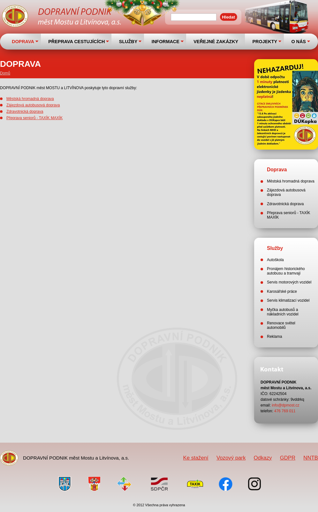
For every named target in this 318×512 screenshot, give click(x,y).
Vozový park (231, 458)
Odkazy (263, 458)
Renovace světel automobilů (281, 325)
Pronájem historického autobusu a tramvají (286, 271)
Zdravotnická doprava (24, 111)
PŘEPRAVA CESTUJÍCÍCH (76, 41)
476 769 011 (285, 411)
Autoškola (275, 260)
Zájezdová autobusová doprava (33, 105)
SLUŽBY (128, 41)
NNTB (310, 458)
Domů (5, 73)
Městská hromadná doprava (30, 99)
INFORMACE (165, 41)
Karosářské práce (282, 291)
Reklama (274, 336)
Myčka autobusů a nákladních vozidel (283, 311)
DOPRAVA (23, 41)
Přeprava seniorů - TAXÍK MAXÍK (34, 118)
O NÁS (298, 41)
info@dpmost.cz (285, 405)
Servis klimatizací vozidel (288, 300)
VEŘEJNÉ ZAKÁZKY (215, 41)
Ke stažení (195, 458)
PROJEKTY (264, 41)
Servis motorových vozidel (289, 282)
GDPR (287, 458)
